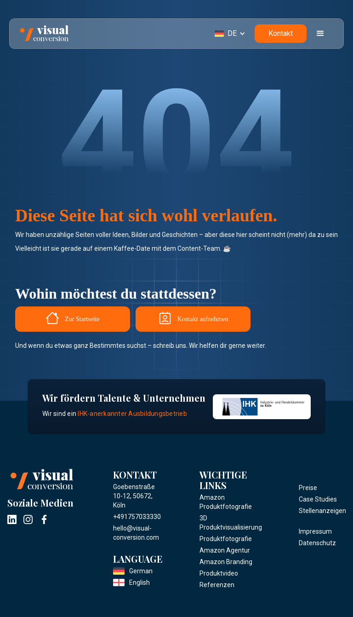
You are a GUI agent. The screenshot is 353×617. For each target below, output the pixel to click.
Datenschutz (317, 543)
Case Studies (318, 499)
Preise (308, 487)
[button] (235, 33)
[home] (44, 33)
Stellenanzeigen (322, 510)
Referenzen (216, 584)
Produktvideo (218, 573)
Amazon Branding (225, 561)
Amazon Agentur (224, 550)
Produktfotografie (225, 538)
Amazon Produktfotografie (225, 502)
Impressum (315, 531)
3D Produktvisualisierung (230, 522)
